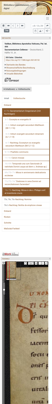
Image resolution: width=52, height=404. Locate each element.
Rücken (7, 217)
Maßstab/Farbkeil (12, 228)
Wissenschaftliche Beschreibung (20, 68)
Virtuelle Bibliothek (14, 74)
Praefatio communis (16, 152)
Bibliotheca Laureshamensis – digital (17, 7)
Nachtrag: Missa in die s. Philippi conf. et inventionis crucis (25, 191)
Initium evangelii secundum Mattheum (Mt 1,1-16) (24, 126)
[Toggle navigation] (47, 18)
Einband (7, 105)
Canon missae (14, 158)
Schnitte (7, 223)
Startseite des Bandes (16, 65)
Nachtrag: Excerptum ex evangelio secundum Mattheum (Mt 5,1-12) (22, 144)
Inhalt (6, 98)
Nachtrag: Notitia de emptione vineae (23, 205)
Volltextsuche (19, 98)
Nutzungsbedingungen (16, 71)
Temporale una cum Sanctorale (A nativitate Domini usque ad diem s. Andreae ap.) (26, 165)
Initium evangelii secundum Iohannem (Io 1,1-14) (24, 135)
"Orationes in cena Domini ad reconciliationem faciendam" (23, 183)
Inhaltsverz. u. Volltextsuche (17, 89)
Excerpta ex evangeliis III (18, 119)
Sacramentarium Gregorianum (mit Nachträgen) (22, 112)
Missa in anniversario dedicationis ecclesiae (25, 174)
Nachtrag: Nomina (17, 199)
